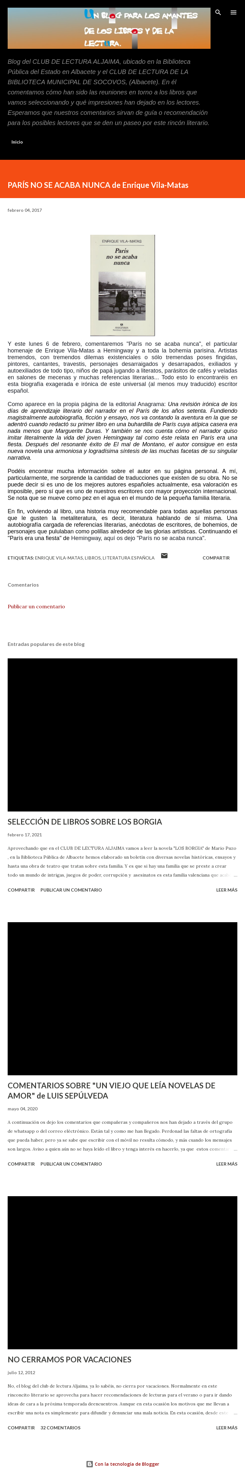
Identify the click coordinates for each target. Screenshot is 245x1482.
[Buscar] (218, 11)
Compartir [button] (216, 557)
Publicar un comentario (36, 606)
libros (93, 557)
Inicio (17, 141)
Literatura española (129, 557)
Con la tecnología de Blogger (122, 1464)
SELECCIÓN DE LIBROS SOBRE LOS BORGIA (85, 821)
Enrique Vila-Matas (59, 557)
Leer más (226, 890)
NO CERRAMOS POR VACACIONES (69, 1359)
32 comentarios (60, 1427)
